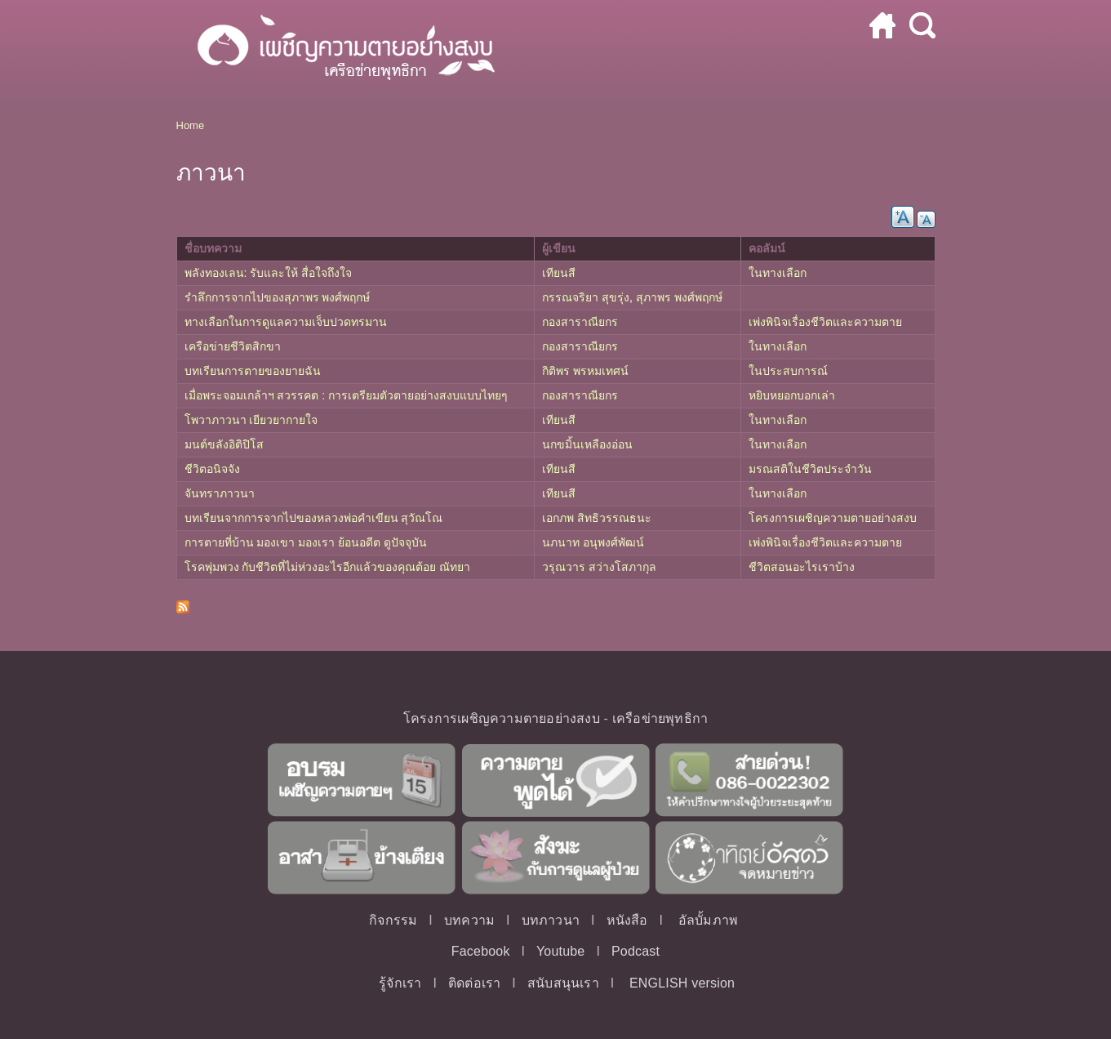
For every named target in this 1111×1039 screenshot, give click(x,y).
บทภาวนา (551, 920)
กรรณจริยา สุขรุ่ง (585, 297)
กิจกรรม (393, 920)
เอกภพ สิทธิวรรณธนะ (596, 517)
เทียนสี (558, 272)
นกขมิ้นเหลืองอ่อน (587, 444)
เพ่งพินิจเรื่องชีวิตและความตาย (825, 321)
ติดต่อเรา (474, 983)
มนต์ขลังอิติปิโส (224, 444)
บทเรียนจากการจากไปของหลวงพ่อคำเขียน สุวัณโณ (313, 517)
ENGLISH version (682, 983)
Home (190, 125)
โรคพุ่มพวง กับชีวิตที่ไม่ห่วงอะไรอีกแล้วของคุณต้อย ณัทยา (327, 566)
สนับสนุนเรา (563, 983)
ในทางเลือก (778, 272)
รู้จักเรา (400, 983)
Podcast (635, 951)
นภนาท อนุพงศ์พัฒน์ (593, 542)
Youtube (560, 951)
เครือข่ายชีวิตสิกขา (232, 346)
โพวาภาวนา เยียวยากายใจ (251, 419)
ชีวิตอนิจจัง (212, 468)
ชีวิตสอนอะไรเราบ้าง (802, 566)
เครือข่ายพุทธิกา (660, 718)
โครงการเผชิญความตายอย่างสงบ (833, 517)
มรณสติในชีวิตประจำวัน (810, 468)
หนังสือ (627, 920)
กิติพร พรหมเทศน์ (585, 370)
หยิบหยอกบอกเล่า (792, 395)
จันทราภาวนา (219, 493)
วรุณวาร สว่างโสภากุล (599, 566)
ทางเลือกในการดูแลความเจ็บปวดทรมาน (285, 321)
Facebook (480, 951)
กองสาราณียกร (580, 321)
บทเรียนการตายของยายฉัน (252, 370)
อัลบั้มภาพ (708, 920)
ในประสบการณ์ (788, 370)
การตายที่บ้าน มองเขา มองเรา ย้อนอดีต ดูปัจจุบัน (306, 542)
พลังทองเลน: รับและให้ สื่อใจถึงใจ (268, 272)
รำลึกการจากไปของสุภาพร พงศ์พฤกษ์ (277, 297)
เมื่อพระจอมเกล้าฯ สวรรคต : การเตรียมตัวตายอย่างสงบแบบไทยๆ (346, 395)
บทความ (469, 920)
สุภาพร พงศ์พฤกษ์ (679, 297)
